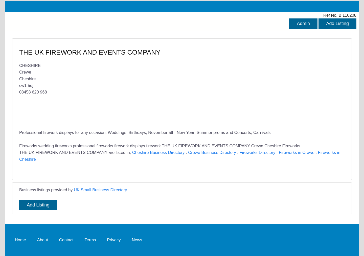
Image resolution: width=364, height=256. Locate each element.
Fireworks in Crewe (296, 152)
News (137, 240)
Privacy (114, 240)
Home (20, 240)
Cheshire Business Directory (158, 152)
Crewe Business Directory (212, 152)
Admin (303, 23)
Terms (90, 240)
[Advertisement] (261, 84)
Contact (66, 240)
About (42, 240)
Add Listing (337, 23)
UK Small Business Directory (100, 190)
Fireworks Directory (257, 152)
